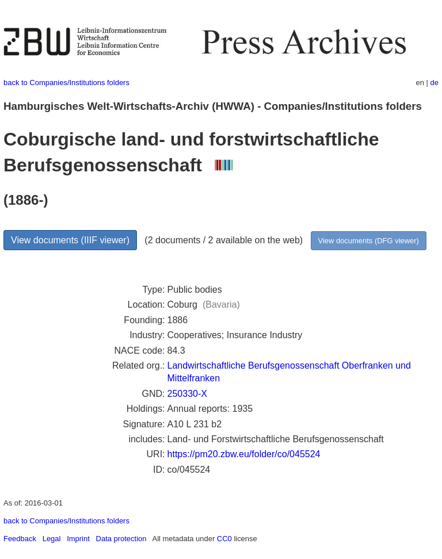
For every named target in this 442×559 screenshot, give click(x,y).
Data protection (121, 538)
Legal (52, 538)
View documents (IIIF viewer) (70, 240)
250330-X (187, 394)
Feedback (19, 538)
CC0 (224, 538)
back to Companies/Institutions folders (66, 82)
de (434, 82)
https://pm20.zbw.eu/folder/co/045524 (244, 454)
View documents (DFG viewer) (368, 240)
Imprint (78, 538)
